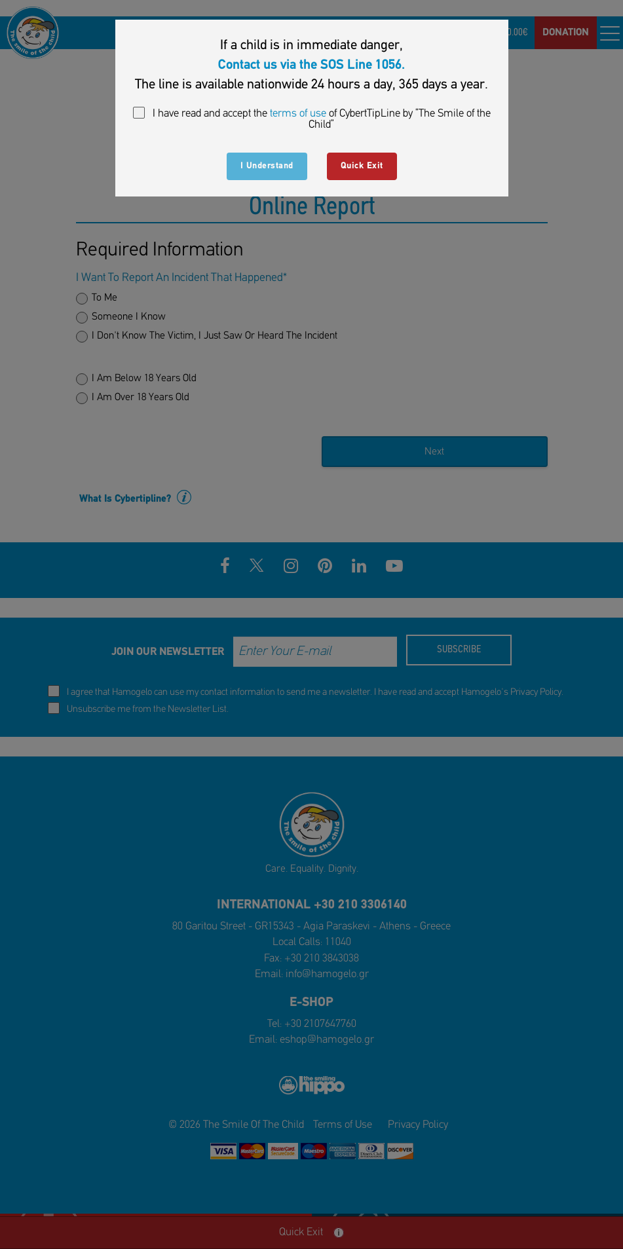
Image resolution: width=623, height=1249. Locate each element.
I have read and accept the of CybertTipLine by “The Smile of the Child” (312, 118)
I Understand (266, 166)
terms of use (298, 113)
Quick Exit (362, 166)
